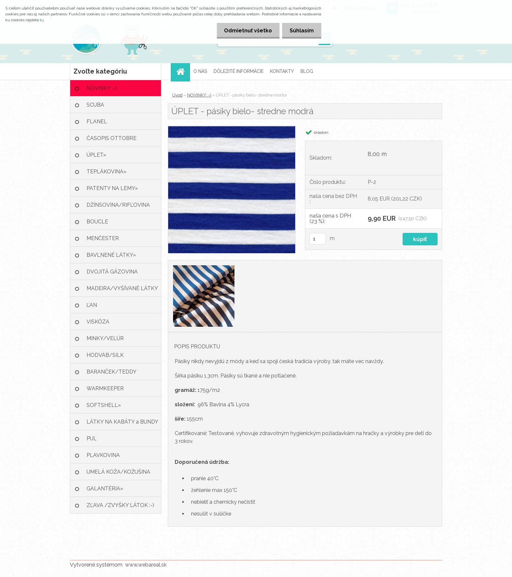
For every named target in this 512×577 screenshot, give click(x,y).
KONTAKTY (282, 71)
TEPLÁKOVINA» (106, 171)
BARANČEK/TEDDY (111, 372)
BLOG (306, 71)
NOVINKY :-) (102, 88)
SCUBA (95, 105)
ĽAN (92, 305)
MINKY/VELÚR (105, 338)
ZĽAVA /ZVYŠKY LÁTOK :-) (120, 505)
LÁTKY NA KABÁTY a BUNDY (122, 422)
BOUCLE (97, 222)
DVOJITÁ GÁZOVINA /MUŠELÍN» (112, 274)
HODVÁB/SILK (105, 355)
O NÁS (200, 71)
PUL (92, 438)
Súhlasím (301, 30)
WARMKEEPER (105, 388)
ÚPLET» (96, 155)
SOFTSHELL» (104, 405)
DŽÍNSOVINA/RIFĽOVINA (118, 205)
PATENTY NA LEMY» (112, 188)
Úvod (177, 95)
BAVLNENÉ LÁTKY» (111, 255)
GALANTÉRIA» (105, 488)
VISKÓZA (98, 322)
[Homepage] (182, 71)
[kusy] (318, 238)
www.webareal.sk (146, 565)
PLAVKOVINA (103, 455)
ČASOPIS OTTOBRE (111, 138)
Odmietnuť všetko (246, 30)
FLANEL (97, 121)
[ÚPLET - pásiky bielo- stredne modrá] (231, 128)
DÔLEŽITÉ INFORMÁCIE (239, 71)
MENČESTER (103, 238)
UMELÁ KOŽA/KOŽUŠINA (118, 472)
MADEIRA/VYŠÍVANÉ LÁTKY (122, 288)
